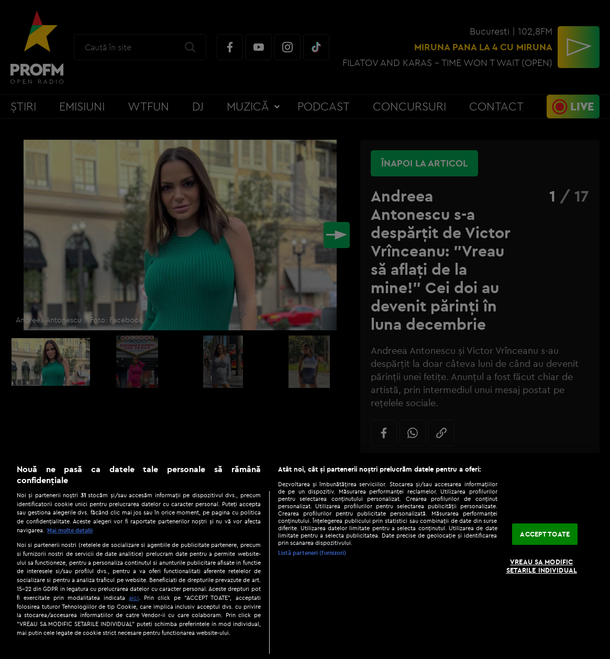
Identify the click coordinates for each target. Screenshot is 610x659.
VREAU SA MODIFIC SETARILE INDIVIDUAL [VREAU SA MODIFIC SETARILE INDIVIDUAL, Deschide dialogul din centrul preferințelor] (541, 565)
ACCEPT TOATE (545, 534)
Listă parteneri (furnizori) (312, 552)
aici (134, 597)
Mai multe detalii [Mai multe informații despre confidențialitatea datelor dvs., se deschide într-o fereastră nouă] (70, 530)
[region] (305, 556)
